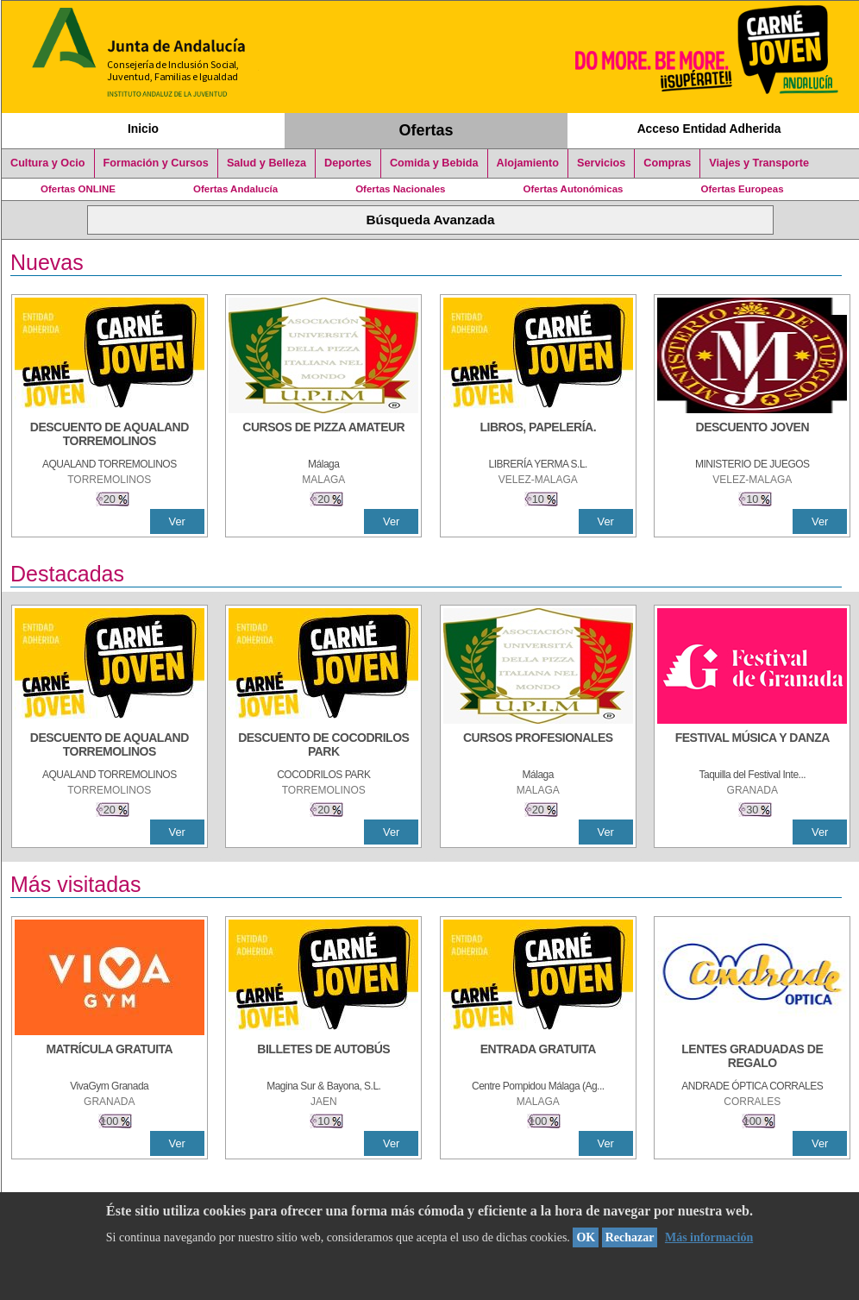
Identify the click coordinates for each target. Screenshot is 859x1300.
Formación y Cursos (156, 163)
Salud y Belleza (266, 163)
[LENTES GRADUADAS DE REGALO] (752, 1058)
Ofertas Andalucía (235, 189)
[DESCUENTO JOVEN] (752, 436)
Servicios (601, 163)
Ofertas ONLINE (78, 189)
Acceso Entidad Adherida (709, 128)
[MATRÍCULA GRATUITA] (109, 1058)
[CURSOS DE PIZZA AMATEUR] (323, 436)
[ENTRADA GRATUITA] (538, 1058)
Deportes (348, 163)
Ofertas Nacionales (400, 189)
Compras (667, 163)
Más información (709, 1237)
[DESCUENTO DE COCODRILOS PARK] (323, 746)
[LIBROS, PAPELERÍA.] (538, 436)
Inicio (143, 128)
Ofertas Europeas (742, 189)
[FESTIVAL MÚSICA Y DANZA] (752, 746)
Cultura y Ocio (47, 163)
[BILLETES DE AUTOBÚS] (323, 1058)
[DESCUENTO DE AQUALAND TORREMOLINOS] (109, 436)
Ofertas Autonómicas (573, 189)
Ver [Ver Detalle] (177, 521)
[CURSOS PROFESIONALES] (538, 746)
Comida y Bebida (434, 163)
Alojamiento (528, 163)
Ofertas (426, 130)
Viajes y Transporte (759, 163)
